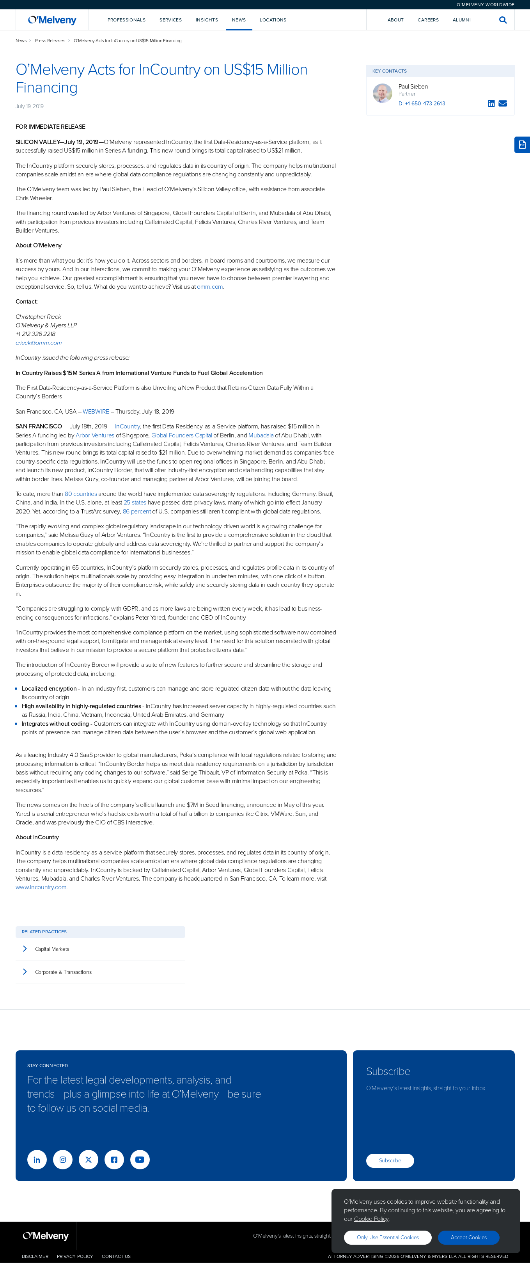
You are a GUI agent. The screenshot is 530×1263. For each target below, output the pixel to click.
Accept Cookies (469, 1237)
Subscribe (390, 1160)
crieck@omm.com (39, 342)
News (21, 40)
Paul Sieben (413, 86)
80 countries (81, 493)
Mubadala (261, 435)
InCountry (127, 426)
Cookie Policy (371, 1218)
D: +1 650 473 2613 (422, 103)
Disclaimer (35, 1256)
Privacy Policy (75, 1256)
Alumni (462, 19)
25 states (135, 502)
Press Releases (50, 40)
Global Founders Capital (181, 435)
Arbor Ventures (95, 435)
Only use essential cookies (388, 1237)
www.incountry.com (41, 887)
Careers (428, 19)
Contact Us (116, 1256)
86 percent (137, 511)
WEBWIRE (96, 411)
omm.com (210, 286)
